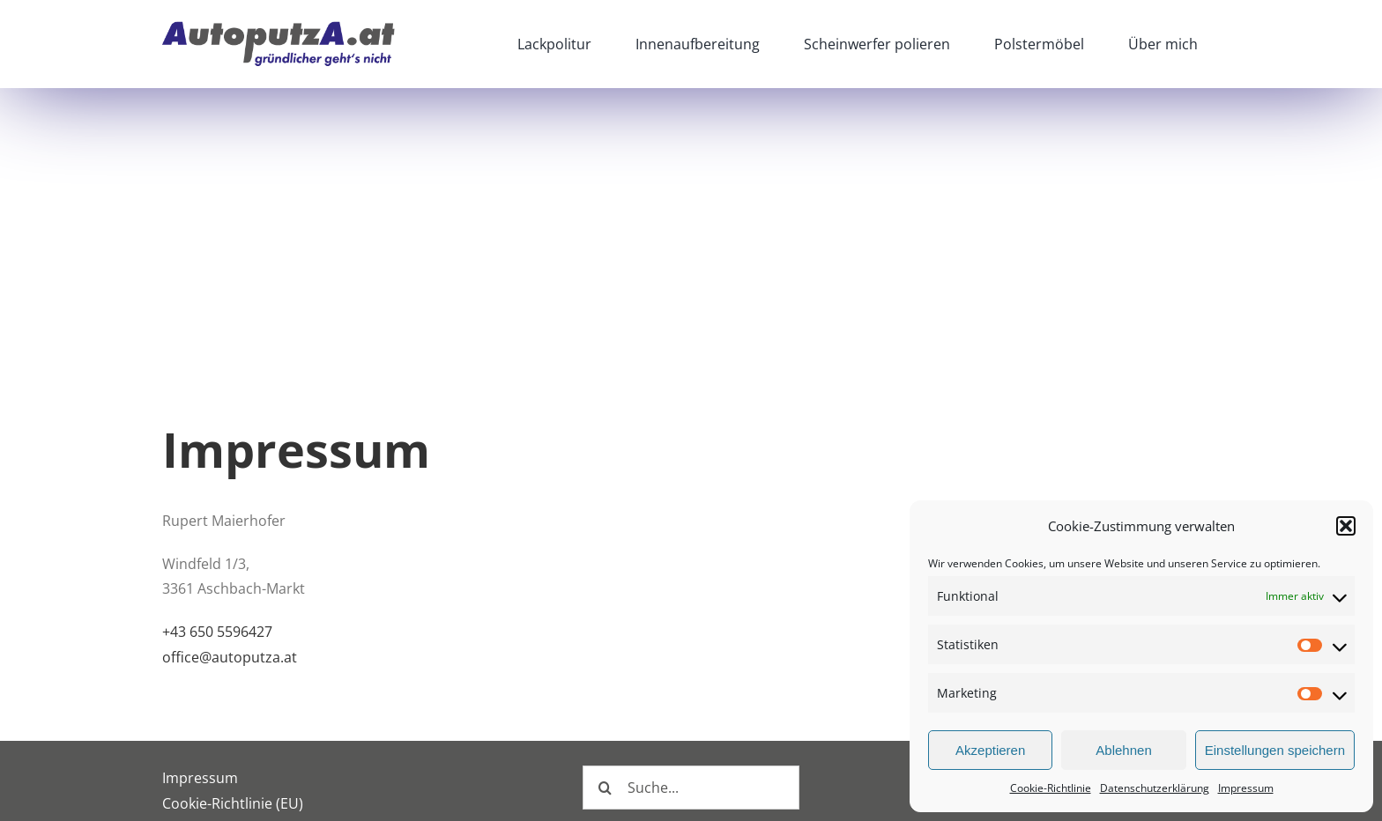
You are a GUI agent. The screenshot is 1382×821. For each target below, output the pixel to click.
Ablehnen (1123, 750)
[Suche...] (691, 788)
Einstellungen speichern (1275, 750)
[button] (1346, 526)
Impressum (1246, 787)
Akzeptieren (990, 750)
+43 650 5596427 (217, 631)
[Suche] (605, 788)
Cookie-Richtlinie (1050, 787)
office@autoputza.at (229, 657)
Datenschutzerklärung (1154, 787)
